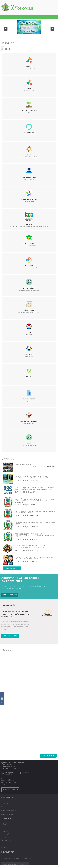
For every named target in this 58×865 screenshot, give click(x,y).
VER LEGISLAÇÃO (10, 636)
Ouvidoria (4, 803)
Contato (4, 848)
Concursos (5, 828)
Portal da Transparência (6, 839)
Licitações (4, 824)
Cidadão (2, 49)
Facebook (24, 773)
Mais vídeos (48, 755)
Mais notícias (12, 568)
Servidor (9, 49)
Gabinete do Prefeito (8, 811)
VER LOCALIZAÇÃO (10, 789)
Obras (3, 844)
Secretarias (5, 807)
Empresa (5, 49)
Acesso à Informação (5, 833)
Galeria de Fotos (7, 814)
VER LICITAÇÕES (10, 595)
